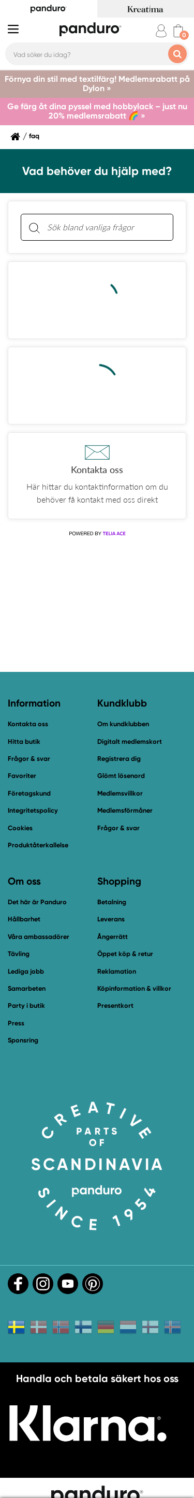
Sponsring (23, 1040)
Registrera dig (119, 758)
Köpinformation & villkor (134, 988)
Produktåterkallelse (38, 845)
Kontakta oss (28, 724)
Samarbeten (27, 988)
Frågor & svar (29, 758)
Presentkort (115, 1005)
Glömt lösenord (121, 776)
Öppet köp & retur (125, 954)
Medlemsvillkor (120, 793)
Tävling (18, 954)
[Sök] (34, 227)
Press (16, 1023)
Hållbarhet (24, 919)
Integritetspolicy (33, 810)
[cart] (178, 30)
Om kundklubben (123, 724)
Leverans (111, 919)
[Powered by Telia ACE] (97, 533)
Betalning (111, 902)
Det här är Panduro (37, 902)
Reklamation (116, 971)
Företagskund (29, 793)
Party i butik (26, 1005)
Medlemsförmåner (125, 810)
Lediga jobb (26, 971)
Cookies (20, 828)
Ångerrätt (112, 937)
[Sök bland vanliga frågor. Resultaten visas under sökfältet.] (105, 227)
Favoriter (22, 776)
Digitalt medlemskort (129, 741)
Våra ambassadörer (38, 937)
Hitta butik (24, 741)
